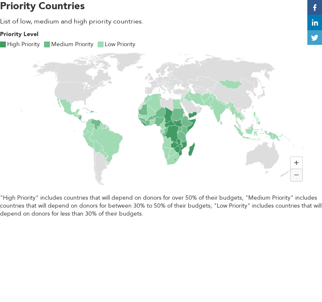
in (315, 23)
